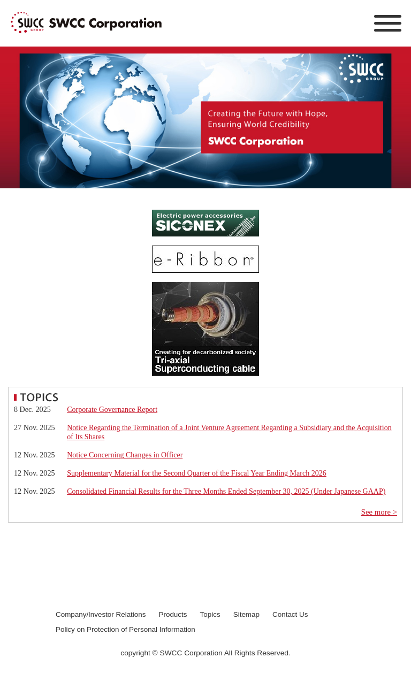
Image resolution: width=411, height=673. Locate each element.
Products (173, 614)
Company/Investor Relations (101, 614)
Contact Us (290, 614)
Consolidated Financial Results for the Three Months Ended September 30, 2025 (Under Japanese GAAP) (226, 491)
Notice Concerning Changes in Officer (124, 455)
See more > (379, 512)
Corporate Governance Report (112, 410)
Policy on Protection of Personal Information (125, 629)
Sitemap (246, 614)
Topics (210, 614)
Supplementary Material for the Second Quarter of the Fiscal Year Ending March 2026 (196, 473)
